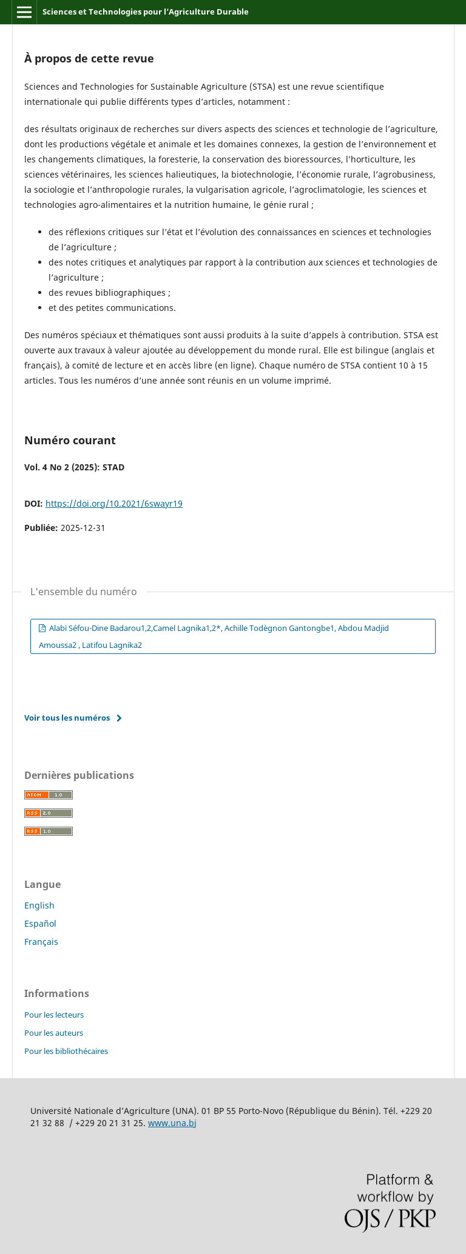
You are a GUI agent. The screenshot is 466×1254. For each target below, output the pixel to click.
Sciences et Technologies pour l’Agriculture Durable (145, 11)
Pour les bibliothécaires (66, 1051)
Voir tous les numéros (67, 717)
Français (41, 941)
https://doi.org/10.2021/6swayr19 (114, 503)
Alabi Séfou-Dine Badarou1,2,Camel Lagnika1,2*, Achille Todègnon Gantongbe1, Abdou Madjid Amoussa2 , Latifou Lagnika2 (214, 636)
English (39, 905)
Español (40, 923)
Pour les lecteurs (54, 1014)
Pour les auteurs (53, 1032)
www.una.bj (172, 1123)
